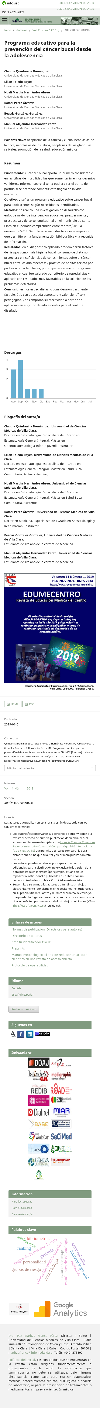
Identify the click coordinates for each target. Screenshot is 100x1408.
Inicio (7, 30)
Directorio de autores (27, 936)
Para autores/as (22, 1208)
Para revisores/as (23, 1214)
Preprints (18, 948)
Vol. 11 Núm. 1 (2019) (45, 30)
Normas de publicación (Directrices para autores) (47, 929)
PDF (31, 704)
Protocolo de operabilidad (30, 965)
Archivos (21, 30)
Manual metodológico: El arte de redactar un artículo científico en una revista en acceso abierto (49, 957)
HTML (14, 704)
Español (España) (23, 994)
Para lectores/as (22, 1201)
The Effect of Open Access (29, 905)
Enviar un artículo (23, 1009)
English (16, 988)
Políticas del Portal (21, 1360)
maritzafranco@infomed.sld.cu (30, 1353)
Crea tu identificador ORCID (31, 942)
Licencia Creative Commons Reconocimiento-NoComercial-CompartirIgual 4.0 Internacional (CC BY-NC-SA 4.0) (54, 846)
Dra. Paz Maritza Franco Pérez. (33, 1336)
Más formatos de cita (20, 768)
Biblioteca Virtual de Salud (76, 2)
